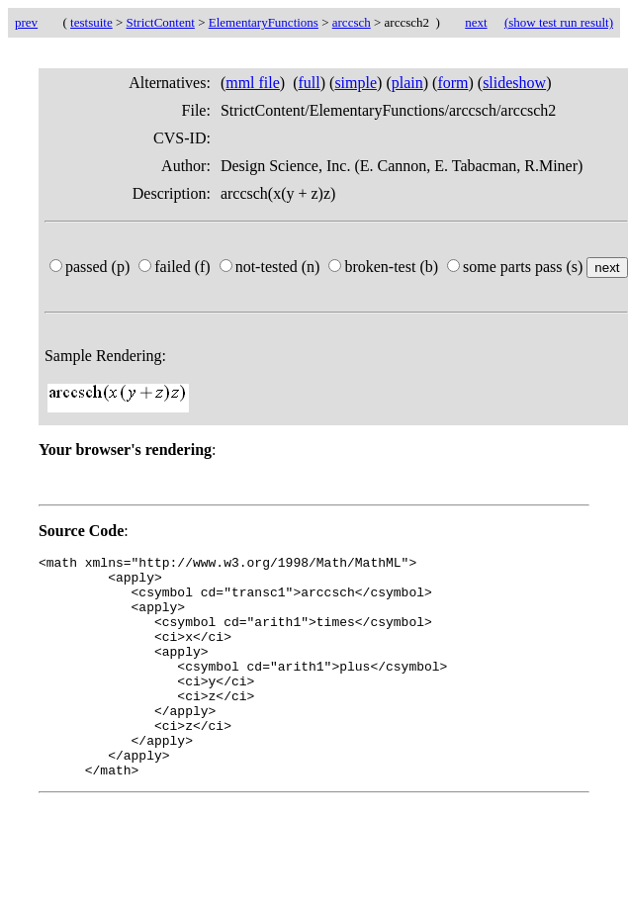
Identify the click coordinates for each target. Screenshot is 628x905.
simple (355, 82)
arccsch (351, 22)
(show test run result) (558, 22)
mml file (252, 82)
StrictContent (161, 22)
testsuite (91, 22)
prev (26, 22)
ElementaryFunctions (263, 22)
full (309, 82)
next (476, 22)
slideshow (514, 82)
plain (407, 82)
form (452, 82)
